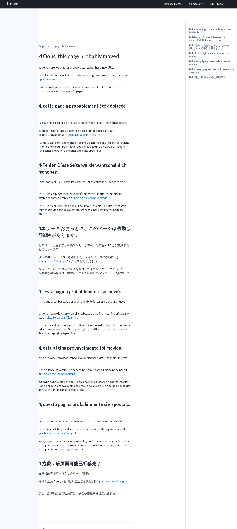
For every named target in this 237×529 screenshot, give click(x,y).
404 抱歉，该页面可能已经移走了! (207, 77)
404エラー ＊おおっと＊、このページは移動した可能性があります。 (210, 47)
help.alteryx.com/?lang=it (100, 422)
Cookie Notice (82, 518)
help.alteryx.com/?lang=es (100, 307)
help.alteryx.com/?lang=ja (88, 250)
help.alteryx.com (86, 69)
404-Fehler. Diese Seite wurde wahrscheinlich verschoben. (206, 39)
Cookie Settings (53, 522)
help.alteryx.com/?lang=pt (98, 363)
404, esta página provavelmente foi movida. (209, 63)
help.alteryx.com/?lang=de (130, 187)
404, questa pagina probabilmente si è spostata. (211, 71)
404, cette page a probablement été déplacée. (210, 31)
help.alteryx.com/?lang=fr (123, 124)
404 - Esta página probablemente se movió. (209, 55)
